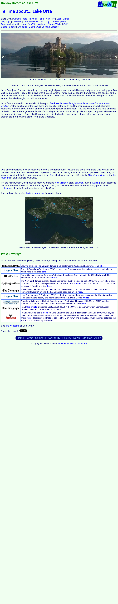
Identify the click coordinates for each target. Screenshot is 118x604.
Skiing (4, 27)
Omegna (5, 24)
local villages (61, 182)
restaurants (6, 188)
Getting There (20, 18)
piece (45, 313)
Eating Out (34, 27)
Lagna (23, 24)
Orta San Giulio (31, 21)
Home (20, 338)
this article (31, 307)
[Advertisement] (23, 143)
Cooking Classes (50, 27)
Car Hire (50, 18)
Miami (15, 24)
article (86, 298)
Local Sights (62, 18)
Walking (42, 24)
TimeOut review (97, 175)
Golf (65, 24)
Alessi (52, 175)
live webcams (12, 325)
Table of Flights (36, 18)
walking (96, 182)
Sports (12, 27)
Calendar (17, 21)
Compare (40, 338)
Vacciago (45, 21)
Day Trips (6, 21)
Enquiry (66, 338)
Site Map (87, 338)
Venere (77, 283)
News (76, 338)
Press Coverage (11, 254)
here (103, 266)
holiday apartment (35, 193)
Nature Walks (54, 24)
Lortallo (55, 21)
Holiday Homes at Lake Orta (19, 3)
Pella (63, 21)
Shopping (22, 27)
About (97, 338)
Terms (29, 338)
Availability (54, 338)
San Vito (32, 24)
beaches (79, 182)
